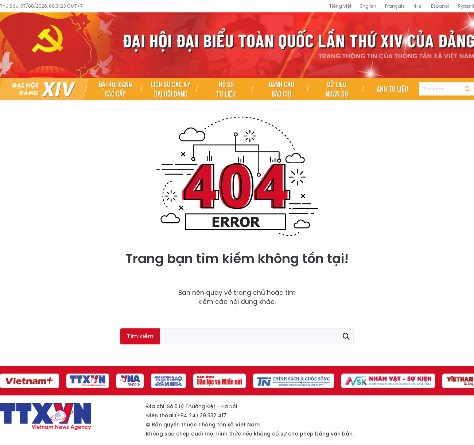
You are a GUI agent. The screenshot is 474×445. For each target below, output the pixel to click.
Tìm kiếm (467, 89)
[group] (29, 381)
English (368, 6)
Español (440, 6)
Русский (466, 6)
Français (395, 6)
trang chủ (249, 292)
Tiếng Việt (340, 6)
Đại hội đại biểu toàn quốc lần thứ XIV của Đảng (237, 45)
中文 (417, 6)
